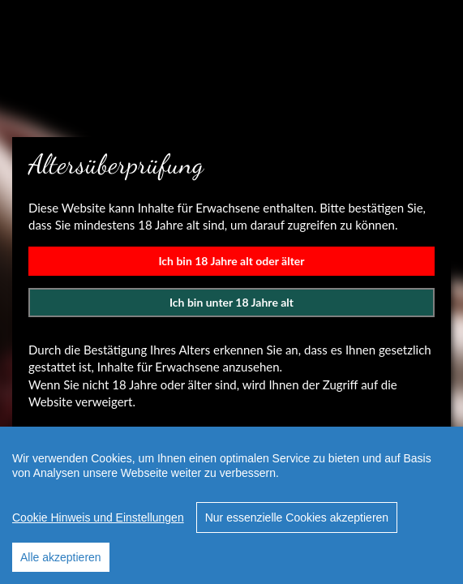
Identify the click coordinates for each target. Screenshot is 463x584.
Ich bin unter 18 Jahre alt (231, 302)
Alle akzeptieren (60, 557)
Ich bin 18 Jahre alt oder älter (231, 261)
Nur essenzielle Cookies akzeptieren (296, 517)
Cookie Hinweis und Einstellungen (98, 517)
